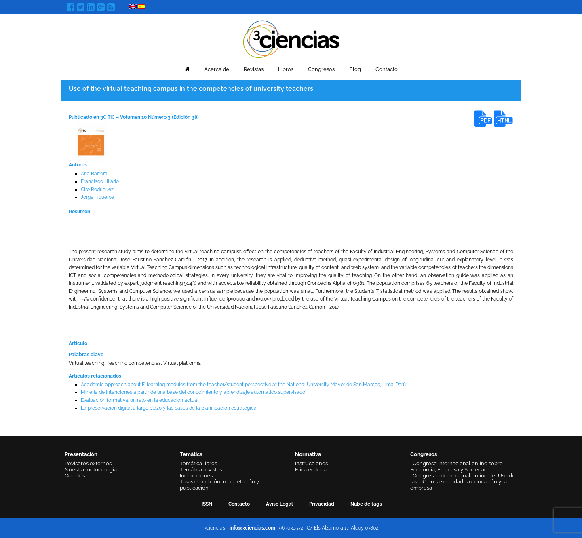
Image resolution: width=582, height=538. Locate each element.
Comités (75, 476)
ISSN (207, 504)
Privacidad (321, 504)
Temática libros (198, 463)
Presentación (81, 454)
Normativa (308, 454)
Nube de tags (366, 504)
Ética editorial (311, 470)
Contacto (386, 69)
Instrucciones (311, 463)
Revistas (254, 69)
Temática (191, 454)
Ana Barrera (94, 174)
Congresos (321, 69)
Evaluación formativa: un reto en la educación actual (139, 400)
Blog (355, 69)
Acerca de (216, 69)
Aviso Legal (279, 504)
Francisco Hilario (100, 181)
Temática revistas (201, 470)
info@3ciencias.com (252, 528)
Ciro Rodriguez (97, 189)
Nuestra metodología (91, 470)
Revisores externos (88, 463)
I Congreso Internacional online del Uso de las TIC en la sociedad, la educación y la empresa (462, 482)
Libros (285, 69)
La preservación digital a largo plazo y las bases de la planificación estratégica (169, 408)
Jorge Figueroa (97, 197)
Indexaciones (196, 476)
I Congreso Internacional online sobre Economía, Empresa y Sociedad (456, 466)
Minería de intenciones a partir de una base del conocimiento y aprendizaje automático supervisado (193, 392)
